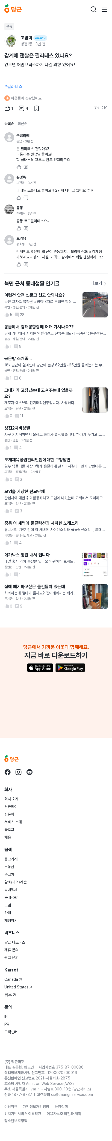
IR (6, 1016)
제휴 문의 (11, 950)
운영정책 (61, 1106)
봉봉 (19, 208)
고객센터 (10, 1032)
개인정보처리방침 (36, 1106)
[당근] (13, 9)
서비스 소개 (13, 822)
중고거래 (10, 859)
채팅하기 (10, 920)
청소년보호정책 (15, 1121)
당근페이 (10, 806)
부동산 (9, 867)
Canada (13, 979)
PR (6, 1024)
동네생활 (10, 897)
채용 (7, 837)
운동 (9, 26)
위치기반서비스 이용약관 (22, 1113)
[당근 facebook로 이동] (7, 772)
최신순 (22, 123)
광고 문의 (11, 957)
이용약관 (10, 1106)
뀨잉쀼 (21, 177)
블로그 (9, 829)
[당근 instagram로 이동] (18, 772)
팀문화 (9, 814)
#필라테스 (13, 86)
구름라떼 (23, 135)
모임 (7, 905)
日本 (10, 995)
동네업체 (10, 890)
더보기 (99, 283)
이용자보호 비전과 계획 (64, 1113)
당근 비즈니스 (14, 942)
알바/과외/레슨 (15, 882)
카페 (7, 913)
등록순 (9, 123)
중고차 (9, 874)
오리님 (21, 238)
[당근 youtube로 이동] (29, 772)
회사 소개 (11, 799)
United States (18, 987)
